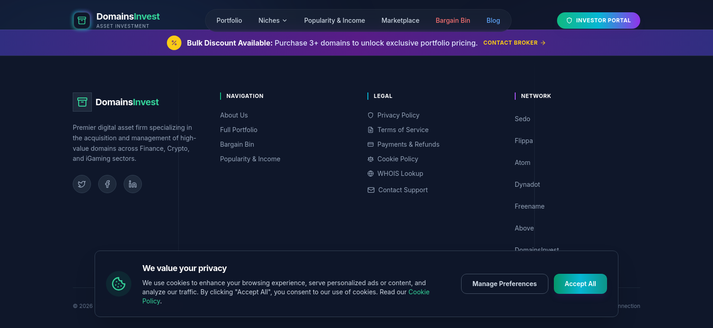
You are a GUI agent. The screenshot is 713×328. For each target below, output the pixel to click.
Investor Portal (598, 20)
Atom (576, 162)
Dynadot (576, 184)
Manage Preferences (504, 292)
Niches (273, 20)
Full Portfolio (238, 129)
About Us (234, 115)
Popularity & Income (334, 20)
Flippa (576, 140)
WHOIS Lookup (395, 173)
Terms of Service (398, 129)
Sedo (576, 119)
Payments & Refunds (403, 144)
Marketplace (400, 20)
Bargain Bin (453, 20)
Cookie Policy (392, 159)
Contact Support (397, 190)
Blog (493, 20)
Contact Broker (514, 42)
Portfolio (229, 20)
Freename (576, 206)
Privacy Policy (393, 115)
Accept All (580, 292)
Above (576, 228)
